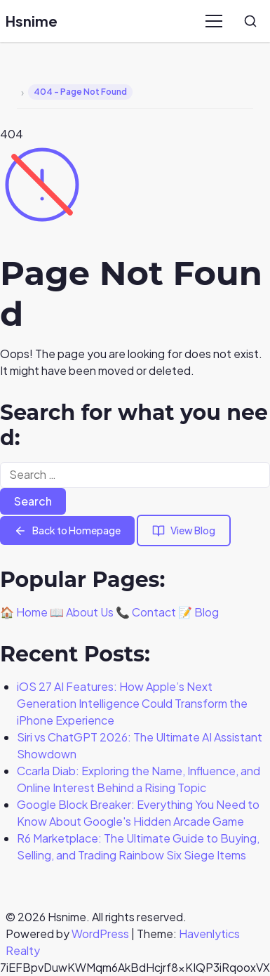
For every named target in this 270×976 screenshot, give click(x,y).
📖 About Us (82, 612)
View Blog (183, 530)
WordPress (100, 933)
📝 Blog (198, 612)
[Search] (250, 21)
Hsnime (32, 20)
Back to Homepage (67, 530)
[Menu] (213, 21)
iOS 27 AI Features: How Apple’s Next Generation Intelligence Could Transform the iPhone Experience (132, 703)
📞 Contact (146, 612)
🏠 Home (24, 612)
